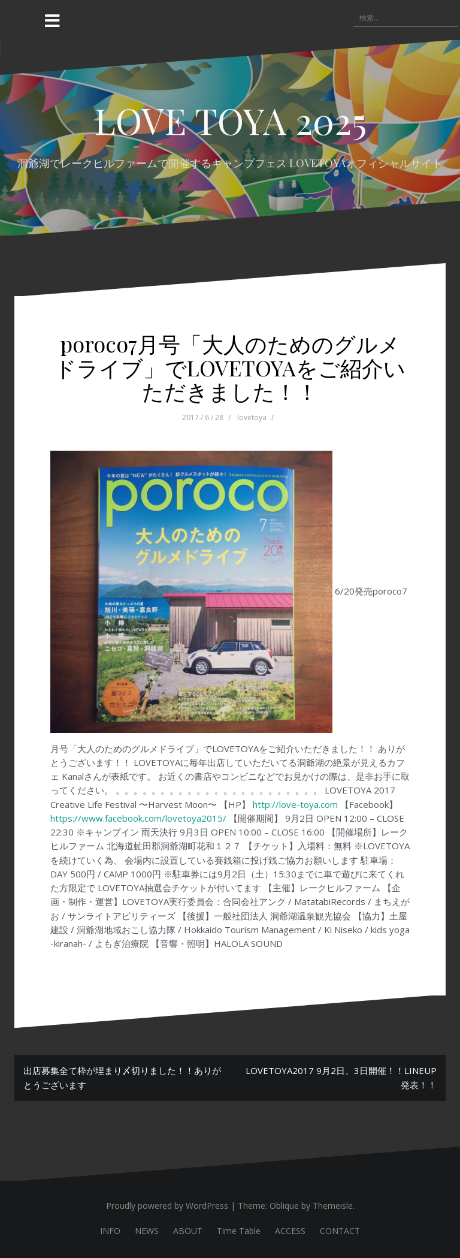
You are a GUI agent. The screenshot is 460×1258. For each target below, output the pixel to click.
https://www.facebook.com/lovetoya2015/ (138, 818)
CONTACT (340, 1230)
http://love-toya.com (295, 804)
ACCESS (290, 1230)
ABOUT (187, 1230)
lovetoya (252, 417)
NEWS (147, 1230)
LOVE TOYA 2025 (230, 120)
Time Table (239, 1230)
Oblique (284, 1205)
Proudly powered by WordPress (167, 1205)
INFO (110, 1230)
